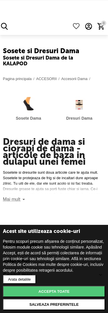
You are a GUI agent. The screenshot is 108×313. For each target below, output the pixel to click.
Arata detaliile (19, 279)
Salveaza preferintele (54, 304)
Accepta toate (54, 291)
